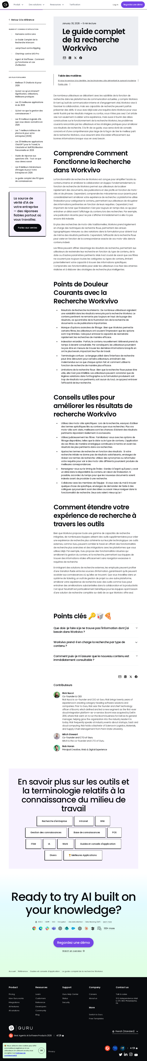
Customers (40, 998)
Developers (40, 1006)
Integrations (14, 1002)
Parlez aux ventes (27, 227)
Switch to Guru (95, 1014)
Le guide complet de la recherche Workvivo (82, 971)
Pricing (12, 994)
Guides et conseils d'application (45, 971)
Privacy (51, 1051)
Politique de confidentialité (14, 1054)
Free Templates (96, 1018)
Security (66, 1002)
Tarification (74, 4)
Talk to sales (121, 994)
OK (41, 1050)
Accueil (12, 971)
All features (14, 1006)
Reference (40, 1002)
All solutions (14, 1010)
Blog (37, 1014)
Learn (38, 994)
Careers (93, 994)
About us (93, 998)
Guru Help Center (70, 994)
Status (65, 998)
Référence (23, 971)
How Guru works (16, 998)
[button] (18, 4)
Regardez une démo (133, 4)
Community (40, 1010)
